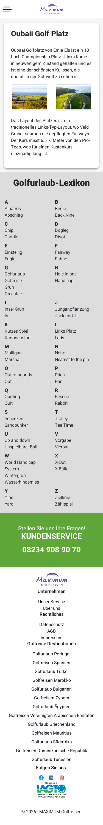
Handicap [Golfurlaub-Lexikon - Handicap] (64, 280)
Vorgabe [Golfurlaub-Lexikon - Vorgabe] (63, 440)
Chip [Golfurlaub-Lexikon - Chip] (9, 230)
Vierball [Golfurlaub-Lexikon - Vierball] (62, 447)
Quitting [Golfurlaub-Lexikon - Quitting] (12, 396)
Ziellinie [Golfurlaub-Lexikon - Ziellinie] (62, 497)
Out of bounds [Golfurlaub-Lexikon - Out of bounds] (18, 375)
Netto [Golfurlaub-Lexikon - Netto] (60, 353)
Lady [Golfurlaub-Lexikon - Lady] (59, 338)
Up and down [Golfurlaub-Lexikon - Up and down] (17, 440)
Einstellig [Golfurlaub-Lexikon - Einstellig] (13, 252)
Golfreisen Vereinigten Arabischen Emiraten (51, 715)
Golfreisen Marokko (51, 680)
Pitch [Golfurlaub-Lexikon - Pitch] (60, 375)
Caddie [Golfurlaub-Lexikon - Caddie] (11, 237)
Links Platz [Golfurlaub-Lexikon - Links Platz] (65, 331)
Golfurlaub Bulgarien (51, 689)
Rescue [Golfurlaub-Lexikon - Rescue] (62, 396)
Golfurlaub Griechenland (52, 724)
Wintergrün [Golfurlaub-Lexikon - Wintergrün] (15, 475)
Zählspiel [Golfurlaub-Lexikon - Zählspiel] (64, 504)
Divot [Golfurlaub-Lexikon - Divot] (60, 237)
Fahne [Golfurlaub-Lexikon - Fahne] (61, 259)
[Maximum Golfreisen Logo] (51, 579)
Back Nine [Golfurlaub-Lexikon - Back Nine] (64, 215)
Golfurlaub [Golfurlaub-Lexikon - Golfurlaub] (15, 274)
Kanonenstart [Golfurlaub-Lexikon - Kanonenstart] (18, 338)
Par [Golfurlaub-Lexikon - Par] (58, 381)
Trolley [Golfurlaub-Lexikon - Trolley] (61, 418)
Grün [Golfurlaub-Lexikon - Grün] (9, 287)
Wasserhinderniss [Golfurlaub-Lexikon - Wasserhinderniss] (22, 482)
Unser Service (51, 601)
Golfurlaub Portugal (51, 654)
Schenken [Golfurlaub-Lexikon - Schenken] (14, 418)
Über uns (51, 608)
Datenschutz (51, 624)
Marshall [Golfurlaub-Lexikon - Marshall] (13, 359)
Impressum (52, 637)
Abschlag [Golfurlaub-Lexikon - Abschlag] (14, 215)
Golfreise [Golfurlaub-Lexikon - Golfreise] (13, 280)
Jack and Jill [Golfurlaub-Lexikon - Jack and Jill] (67, 316)
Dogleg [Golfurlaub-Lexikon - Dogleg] (62, 230)
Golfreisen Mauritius (51, 733)
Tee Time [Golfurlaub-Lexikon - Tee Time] (64, 425)
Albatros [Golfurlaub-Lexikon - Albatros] (13, 208)
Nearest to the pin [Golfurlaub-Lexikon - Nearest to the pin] (72, 359)
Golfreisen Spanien (51, 663)
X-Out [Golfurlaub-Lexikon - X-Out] (60, 462)
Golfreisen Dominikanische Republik (51, 750)
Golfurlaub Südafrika (51, 742)
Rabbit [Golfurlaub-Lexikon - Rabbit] (61, 403)
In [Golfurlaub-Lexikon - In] (6, 316)
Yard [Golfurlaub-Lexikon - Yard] (9, 504)
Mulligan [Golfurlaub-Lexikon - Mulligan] (13, 353)
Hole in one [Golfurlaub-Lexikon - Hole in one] (66, 274)
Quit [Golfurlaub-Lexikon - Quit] (9, 403)
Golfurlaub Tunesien (51, 759)
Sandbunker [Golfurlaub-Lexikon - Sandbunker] (16, 425)
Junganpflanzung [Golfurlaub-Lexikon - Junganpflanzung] (72, 309)
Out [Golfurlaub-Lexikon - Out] (8, 381)
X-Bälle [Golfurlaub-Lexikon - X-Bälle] (61, 469)
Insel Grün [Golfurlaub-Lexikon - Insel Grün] (14, 309)
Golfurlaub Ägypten (52, 706)
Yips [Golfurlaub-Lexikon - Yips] (9, 497)
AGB (51, 631)
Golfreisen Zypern (51, 698)
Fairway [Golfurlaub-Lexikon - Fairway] (62, 252)
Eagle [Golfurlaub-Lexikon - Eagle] (10, 259)
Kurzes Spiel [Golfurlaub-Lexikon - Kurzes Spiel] (16, 331)
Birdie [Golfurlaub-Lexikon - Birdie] (60, 208)
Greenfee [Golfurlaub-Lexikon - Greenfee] (13, 294)
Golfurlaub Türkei (52, 671)
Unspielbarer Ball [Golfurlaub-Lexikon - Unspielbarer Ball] (21, 447)
